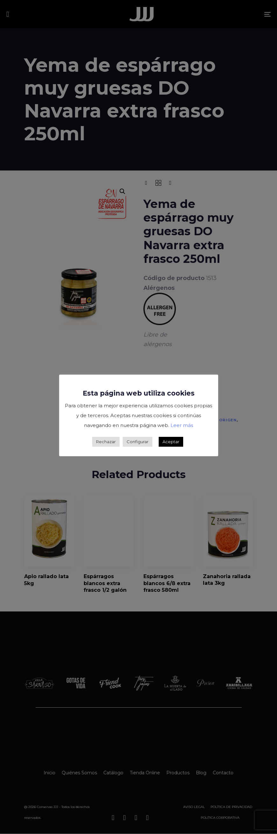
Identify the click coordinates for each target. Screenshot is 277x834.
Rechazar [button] (106, 441)
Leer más (181, 425)
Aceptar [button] (171, 441)
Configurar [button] (138, 441)
